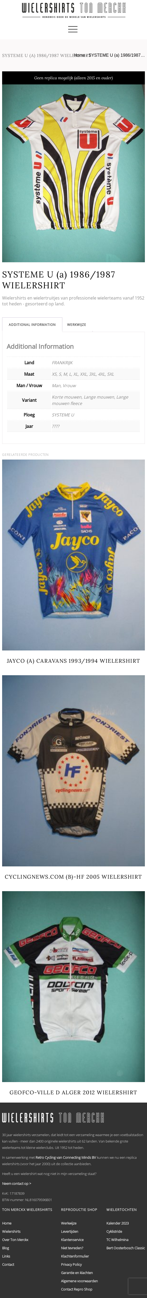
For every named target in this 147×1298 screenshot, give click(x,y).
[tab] (32, 324)
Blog (5, 1248)
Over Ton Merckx (15, 1239)
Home (79, 55)
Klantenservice (72, 1239)
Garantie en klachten (77, 1272)
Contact (8, 1264)
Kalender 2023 (117, 1223)
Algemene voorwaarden (79, 1281)
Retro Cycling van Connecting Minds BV (66, 1157)
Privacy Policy (71, 1264)
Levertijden (69, 1231)
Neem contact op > (16, 1183)
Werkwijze (76, 324)
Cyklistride (114, 1231)
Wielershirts (11, 1231)
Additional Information (32, 324)
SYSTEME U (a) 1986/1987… (116, 55)
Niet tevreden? (72, 1248)
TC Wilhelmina (117, 1239)
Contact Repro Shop (76, 1289)
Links (6, 1256)
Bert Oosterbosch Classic (125, 1248)
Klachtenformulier (75, 1256)
